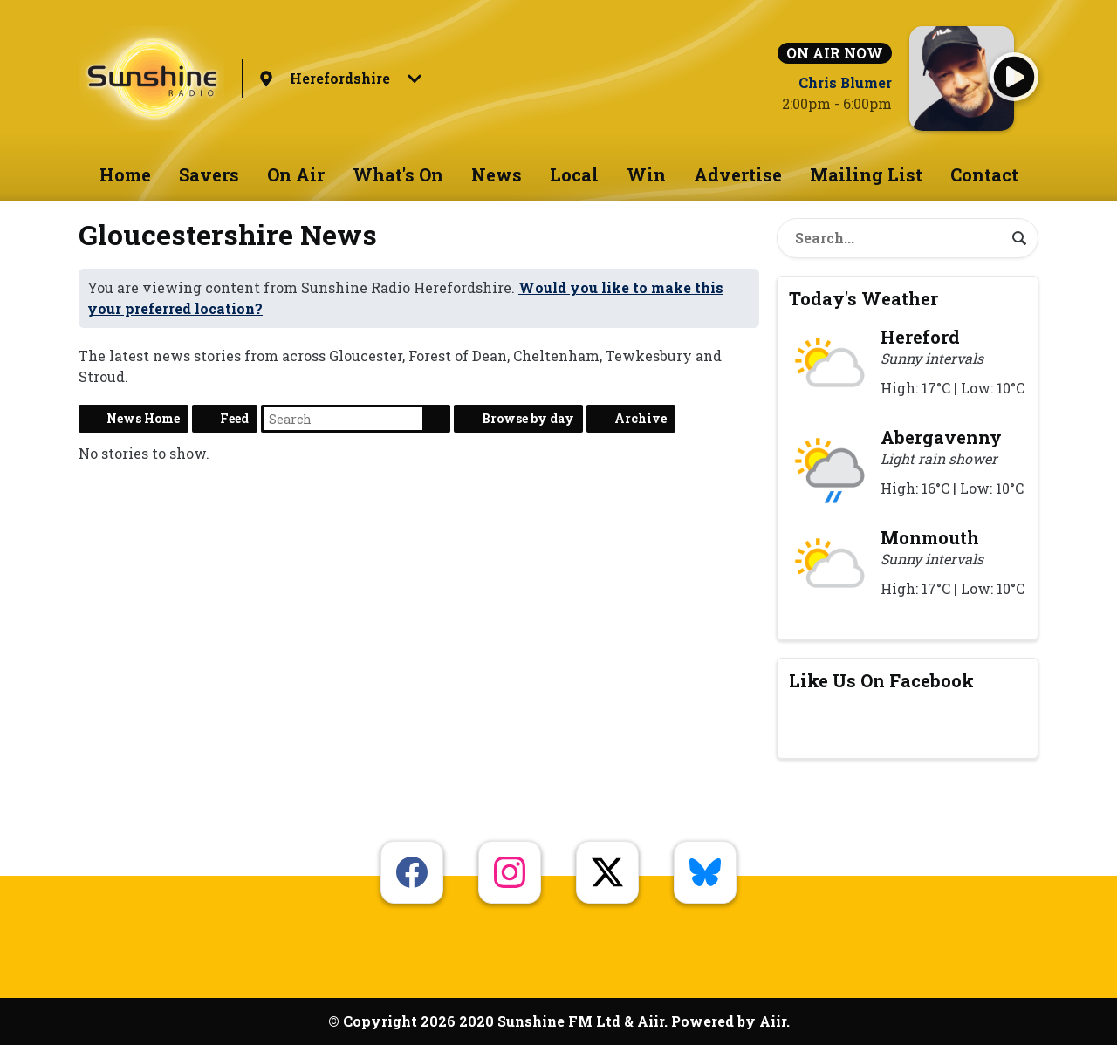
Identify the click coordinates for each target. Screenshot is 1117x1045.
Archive (640, 418)
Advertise (738, 174)
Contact (984, 174)
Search (436, 419)
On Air (296, 174)
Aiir (772, 1021)
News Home (143, 418)
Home (125, 174)
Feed (234, 418)
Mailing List (866, 174)
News (496, 174)
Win (646, 174)
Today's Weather (863, 298)
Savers (209, 174)
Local (574, 174)
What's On (398, 174)
